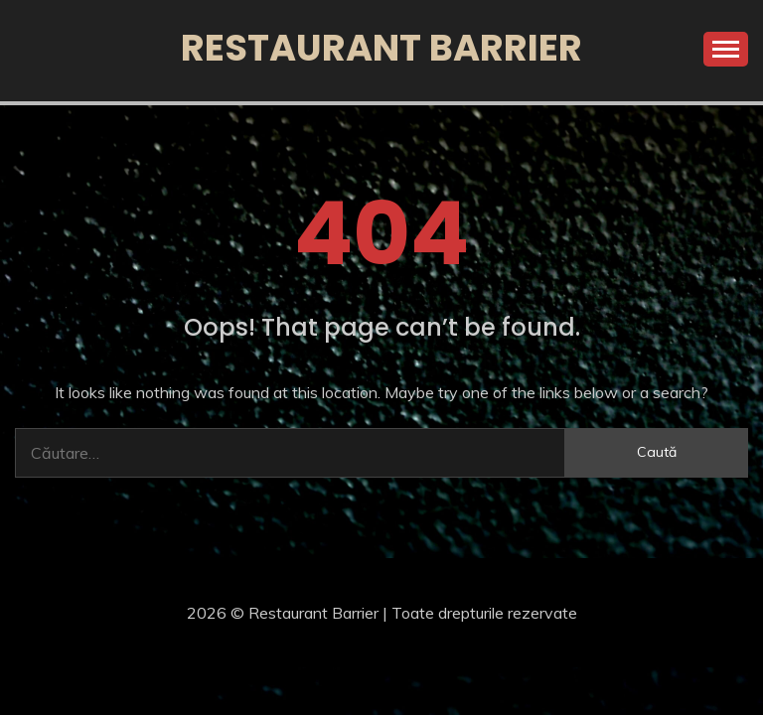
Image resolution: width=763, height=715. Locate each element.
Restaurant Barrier (381, 47)
